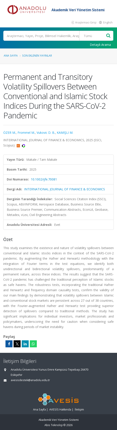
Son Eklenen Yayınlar (37, 55)
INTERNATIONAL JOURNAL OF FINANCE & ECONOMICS (64, 189)
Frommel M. (26, 132)
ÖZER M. (9, 132)
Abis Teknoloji (53, 425)
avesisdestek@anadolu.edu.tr (30, 380)
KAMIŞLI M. (65, 132)
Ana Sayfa (11, 55)
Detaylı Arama (100, 44)
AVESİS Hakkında (60, 409)
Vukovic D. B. (46, 132)
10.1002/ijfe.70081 (44, 179)
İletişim (79, 409)
